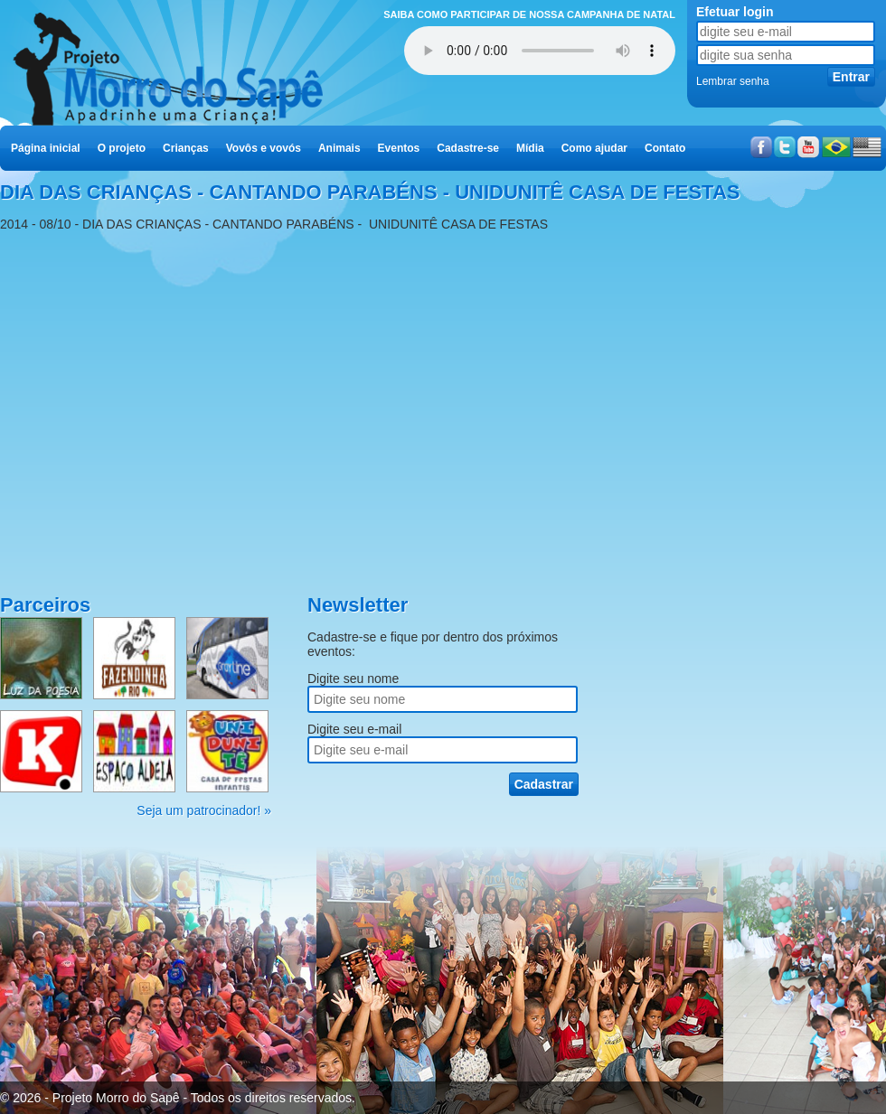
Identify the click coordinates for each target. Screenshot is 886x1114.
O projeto (122, 148)
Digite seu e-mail (354, 729)
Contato (665, 148)
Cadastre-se (468, 148)
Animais (339, 148)
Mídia (530, 148)
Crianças (186, 148)
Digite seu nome (353, 678)
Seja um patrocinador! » (204, 810)
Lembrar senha (732, 81)
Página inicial (45, 148)
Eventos (399, 148)
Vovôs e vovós (263, 148)
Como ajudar (594, 148)
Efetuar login (735, 12)
